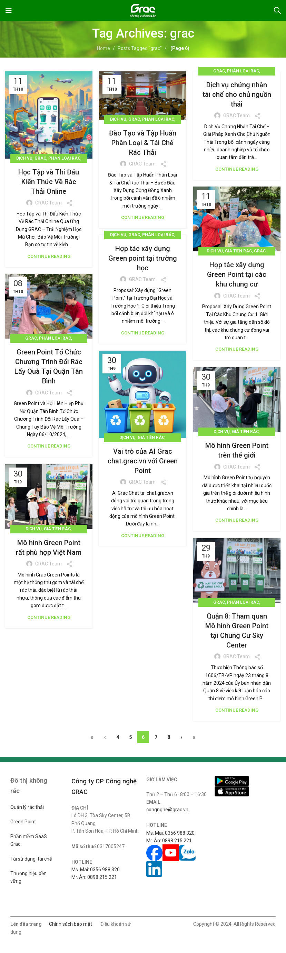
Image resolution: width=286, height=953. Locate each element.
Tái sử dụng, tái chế (31, 859)
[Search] (277, 10)
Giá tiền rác (238, 251)
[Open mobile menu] (9, 10)
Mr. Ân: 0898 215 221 (94, 877)
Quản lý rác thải (27, 807)
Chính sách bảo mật (70, 924)
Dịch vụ (24, 158)
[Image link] (232, 780)
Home (103, 48)
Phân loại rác (64, 158)
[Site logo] (143, 10)
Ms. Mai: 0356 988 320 (95, 869)
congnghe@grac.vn (167, 809)
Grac (40, 158)
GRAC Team (48, 202)
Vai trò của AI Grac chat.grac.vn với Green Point (143, 461)
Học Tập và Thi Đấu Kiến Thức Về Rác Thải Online (48, 181)
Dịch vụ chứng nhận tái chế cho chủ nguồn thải (237, 94)
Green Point (23, 821)
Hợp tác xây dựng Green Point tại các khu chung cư (236, 274)
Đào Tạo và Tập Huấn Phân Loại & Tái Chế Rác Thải (142, 143)
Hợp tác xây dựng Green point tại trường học (142, 258)
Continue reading (48, 256)
